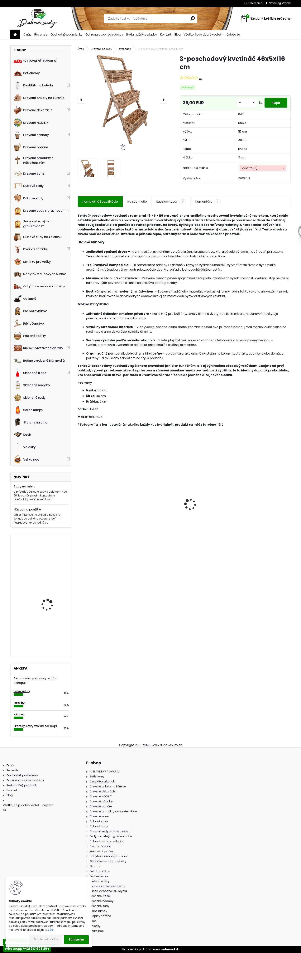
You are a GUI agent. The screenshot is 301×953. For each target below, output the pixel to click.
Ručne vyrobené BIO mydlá (39, 360)
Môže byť (19, 703)
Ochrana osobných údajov (104, 34)
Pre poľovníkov (30, 311)
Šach (22, 435)
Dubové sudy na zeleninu (38, 237)
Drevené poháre (31, 147)
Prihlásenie (255, 3)
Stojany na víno (30, 422)
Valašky (25, 447)
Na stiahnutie (137, 201)
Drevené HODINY (31, 123)
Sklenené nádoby (32, 385)
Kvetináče (125, 49)
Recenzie (40, 34)
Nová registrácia (280, 3)
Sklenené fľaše (30, 373)
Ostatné (25, 299)
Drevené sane (29, 174)
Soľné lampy (28, 410)
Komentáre (208, 201)
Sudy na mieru (25, 486)
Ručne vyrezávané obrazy (38, 348)
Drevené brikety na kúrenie (39, 98)
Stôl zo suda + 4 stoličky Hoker (52, 629)
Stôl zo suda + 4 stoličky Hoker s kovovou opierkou (99, 509)
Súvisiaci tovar (171, 201)
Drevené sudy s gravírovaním (41, 211)
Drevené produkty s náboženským (33, 160)
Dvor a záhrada (30, 249)
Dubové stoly (29, 186)
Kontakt (165, 34)
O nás (27, 34)
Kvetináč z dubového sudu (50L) (50, 553)
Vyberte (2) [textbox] (249, 168)
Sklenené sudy (29, 398)
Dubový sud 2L (199, 513)
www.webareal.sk (166, 949)
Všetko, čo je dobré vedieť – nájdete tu (212, 34)
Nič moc (19, 714)
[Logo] (36, 18)
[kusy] (246, 102)
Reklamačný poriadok (141, 34)
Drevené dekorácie (33, 110)
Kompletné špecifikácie (100, 201)
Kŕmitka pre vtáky (32, 262)
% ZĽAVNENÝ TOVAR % (35, 61)
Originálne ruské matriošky (39, 286)
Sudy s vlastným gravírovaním (31, 223)
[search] (192, 18)
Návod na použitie (27, 509)
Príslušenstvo (29, 323)
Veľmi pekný (22, 691)
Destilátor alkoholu (33, 85)
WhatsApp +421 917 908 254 (27, 948)
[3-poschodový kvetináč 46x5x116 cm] (122, 99)
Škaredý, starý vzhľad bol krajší (35, 726)
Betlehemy (27, 73)
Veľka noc (26, 459)
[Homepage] (15, 34)
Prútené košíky (30, 336)
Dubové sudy (28, 198)
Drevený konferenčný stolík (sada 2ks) (154, 507)
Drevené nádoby (31, 135)
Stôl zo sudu (44, 590)
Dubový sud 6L (253, 515)
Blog (177, 34)
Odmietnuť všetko (46, 939)
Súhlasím (76, 939)
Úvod (81, 49)
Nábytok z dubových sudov (40, 274)
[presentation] (81, 100)
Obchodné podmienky (66, 34)
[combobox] (262, 168)
